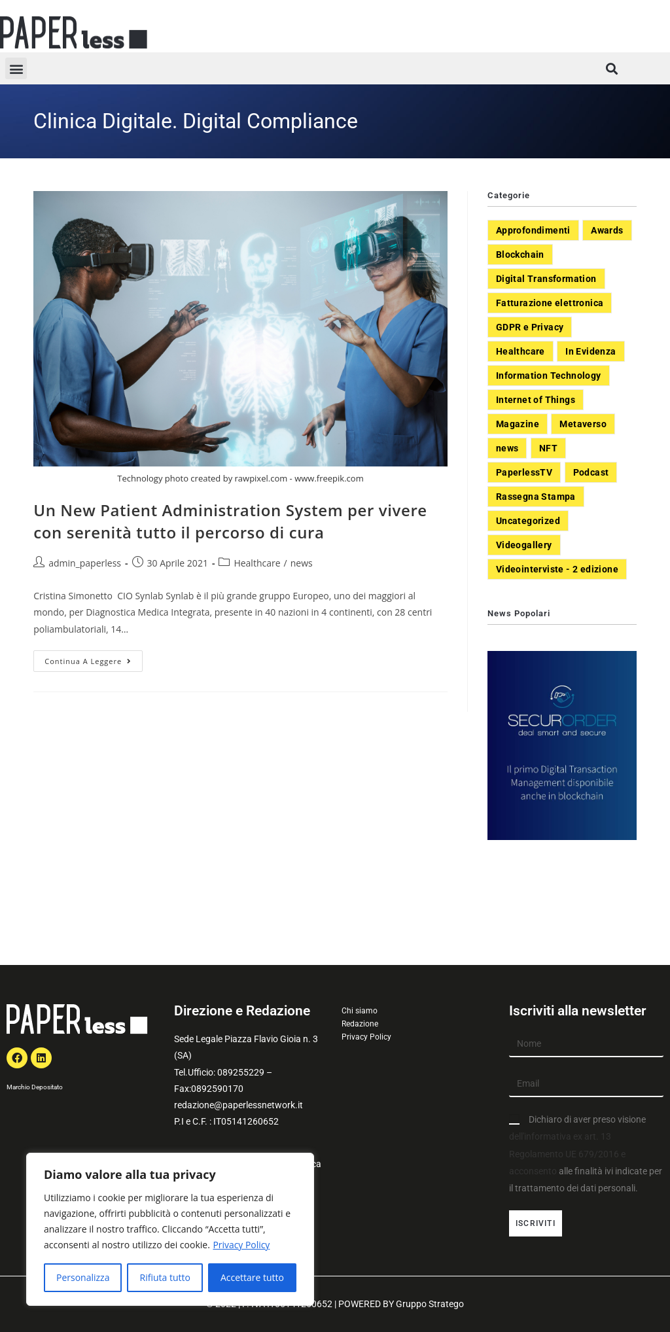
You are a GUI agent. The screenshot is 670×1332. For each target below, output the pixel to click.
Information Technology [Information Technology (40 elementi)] (548, 375)
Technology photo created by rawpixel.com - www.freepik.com (240, 478)
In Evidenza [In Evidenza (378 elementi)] (590, 351)
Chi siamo (360, 1010)
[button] (16, 68)
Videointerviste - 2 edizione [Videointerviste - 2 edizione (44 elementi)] (557, 569)
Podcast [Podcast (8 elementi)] (591, 472)
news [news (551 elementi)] (507, 448)
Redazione (360, 1023)
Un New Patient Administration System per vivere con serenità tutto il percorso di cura (230, 521)
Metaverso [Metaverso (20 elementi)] (583, 424)
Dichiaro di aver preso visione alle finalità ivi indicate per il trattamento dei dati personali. (585, 1153)
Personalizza (82, 1277)
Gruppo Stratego (430, 1304)
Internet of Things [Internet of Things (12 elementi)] (535, 399)
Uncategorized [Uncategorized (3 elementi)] (528, 521)
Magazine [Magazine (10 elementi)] (517, 424)
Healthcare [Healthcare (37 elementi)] (520, 351)
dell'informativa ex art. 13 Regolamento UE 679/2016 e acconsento (567, 1153)
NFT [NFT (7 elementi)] (548, 448)
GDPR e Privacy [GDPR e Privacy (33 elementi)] (530, 327)
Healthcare (257, 563)
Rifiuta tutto (164, 1277)
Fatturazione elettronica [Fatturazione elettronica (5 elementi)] (550, 303)
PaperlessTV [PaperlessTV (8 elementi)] (524, 472)
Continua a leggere (93, 658)
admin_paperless (84, 563)
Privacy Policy (241, 1244)
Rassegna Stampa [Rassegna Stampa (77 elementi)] (536, 496)
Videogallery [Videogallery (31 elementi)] (524, 545)
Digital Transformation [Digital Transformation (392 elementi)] (546, 278)
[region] (170, 1229)
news (302, 563)
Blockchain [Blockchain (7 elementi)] (520, 254)
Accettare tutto (252, 1277)
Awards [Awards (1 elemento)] (607, 230)
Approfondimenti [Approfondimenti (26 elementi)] (533, 230)
